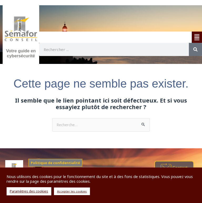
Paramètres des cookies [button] (29, 191)
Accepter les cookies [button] (72, 191)
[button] (197, 37)
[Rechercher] (195, 49)
